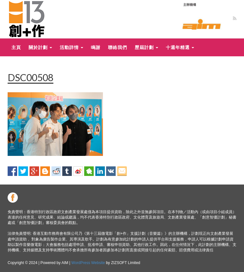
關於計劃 (40, 47)
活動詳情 (71, 47)
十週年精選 (180, 47)
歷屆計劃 (146, 47)
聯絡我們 (117, 47)
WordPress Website (88, 263)
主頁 (16, 47)
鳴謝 (95, 47)
